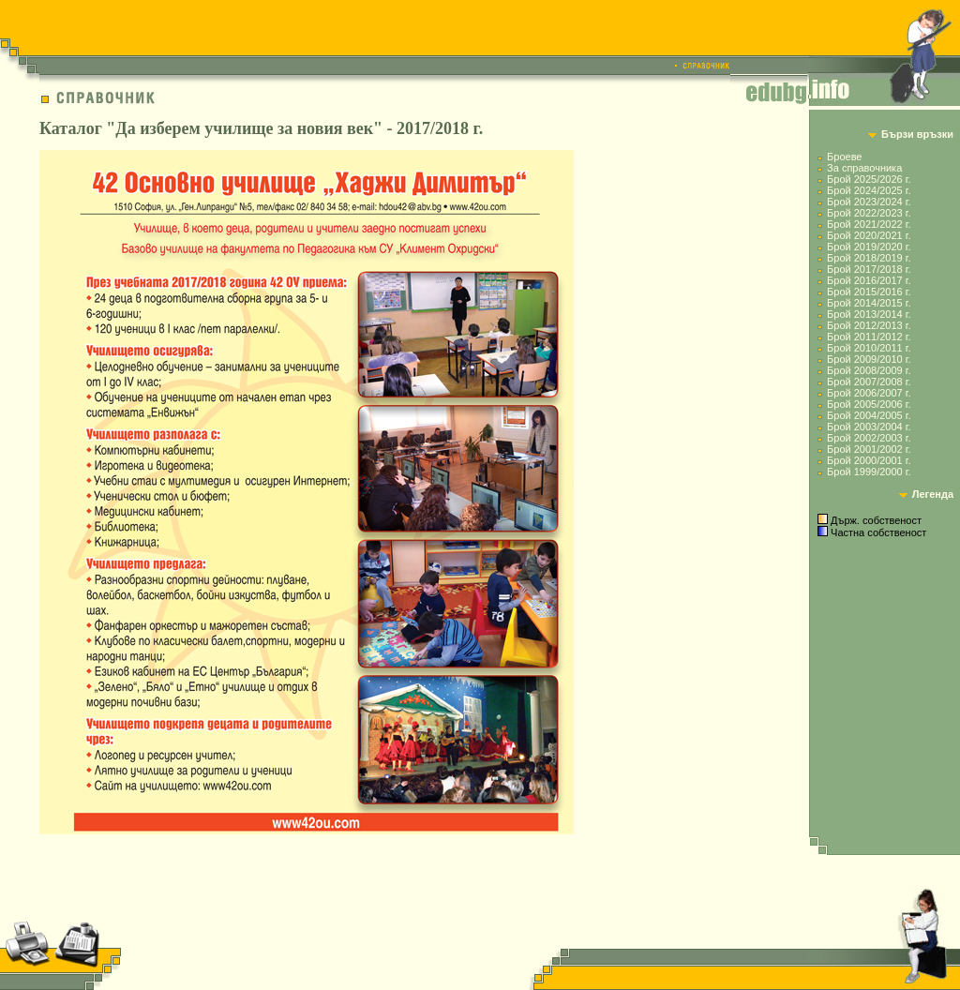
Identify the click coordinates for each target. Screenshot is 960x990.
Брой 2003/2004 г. (868, 426)
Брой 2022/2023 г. (868, 212)
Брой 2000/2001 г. (868, 460)
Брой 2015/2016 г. (868, 291)
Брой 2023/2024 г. (868, 201)
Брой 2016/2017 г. (868, 280)
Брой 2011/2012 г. (868, 336)
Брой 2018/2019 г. (868, 257)
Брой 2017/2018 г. (868, 269)
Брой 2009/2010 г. (868, 359)
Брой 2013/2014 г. (868, 314)
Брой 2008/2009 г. (868, 370)
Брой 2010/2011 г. (868, 347)
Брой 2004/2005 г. (868, 415)
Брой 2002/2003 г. (868, 437)
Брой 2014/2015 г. (868, 302)
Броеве (844, 156)
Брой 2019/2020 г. (868, 246)
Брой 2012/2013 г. (868, 325)
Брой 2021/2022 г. (868, 224)
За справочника (864, 167)
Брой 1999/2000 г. (868, 471)
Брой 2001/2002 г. (868, 449)
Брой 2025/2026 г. (868, 179)
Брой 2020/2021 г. (868, 235)
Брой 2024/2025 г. (868, 190)
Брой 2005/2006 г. (868, 404)
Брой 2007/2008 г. (868, 381)
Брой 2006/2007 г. (868, 392)
